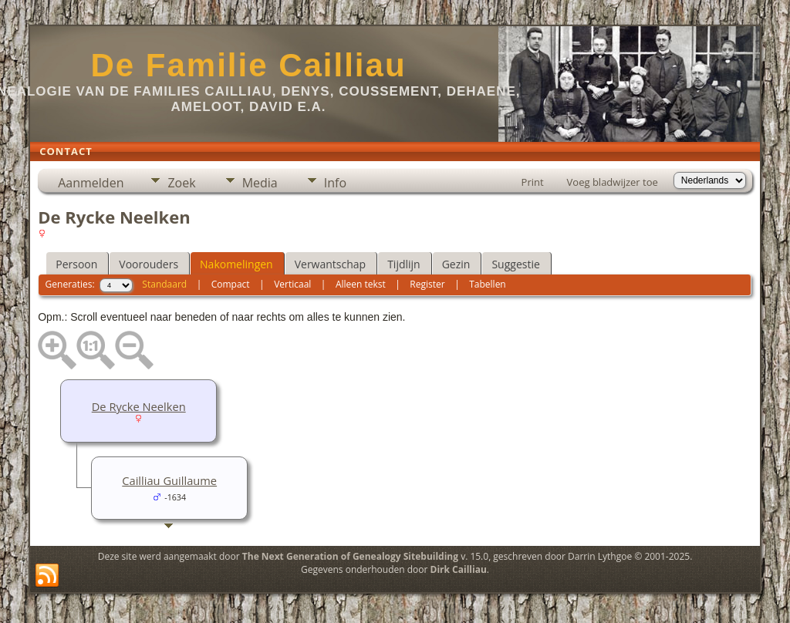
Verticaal (292, 284)
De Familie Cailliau (248, 65)
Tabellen (487, 284)
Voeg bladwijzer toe (612, 182)
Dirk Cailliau (458, 569)
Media (260, 182)
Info (335, 182)
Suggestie (515, 264)
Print (533, 182)
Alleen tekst (361, 284)
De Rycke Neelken (139, 406)
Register (427, 284)
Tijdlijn (403, 264)
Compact (230, 284)
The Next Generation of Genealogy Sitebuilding (350, 556)
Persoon (76, 264)
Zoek (181, 182)
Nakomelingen (236, 264)
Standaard (164, 284)
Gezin (456, 264)
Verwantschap (330, 264)
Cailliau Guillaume (169, 480)
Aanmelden (90, 182)
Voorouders (148, 264)
